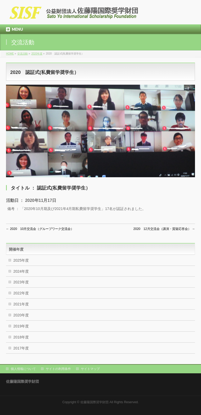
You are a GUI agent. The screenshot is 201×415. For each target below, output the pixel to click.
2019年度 (21, 326)
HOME (10, 53)
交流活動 (22, 53)
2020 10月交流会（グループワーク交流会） (40, 229)
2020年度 (36, 53)
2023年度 (21, 282)
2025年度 (21, 260)
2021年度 (21, 304)
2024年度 (21, 271)
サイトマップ (90, 369)
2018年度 (21, 337)
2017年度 (21, 348)
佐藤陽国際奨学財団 (94, 402)
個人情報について (23, 369)
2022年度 (21, 293)
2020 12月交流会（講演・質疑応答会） (164, 229)
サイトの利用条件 (58, 369)
